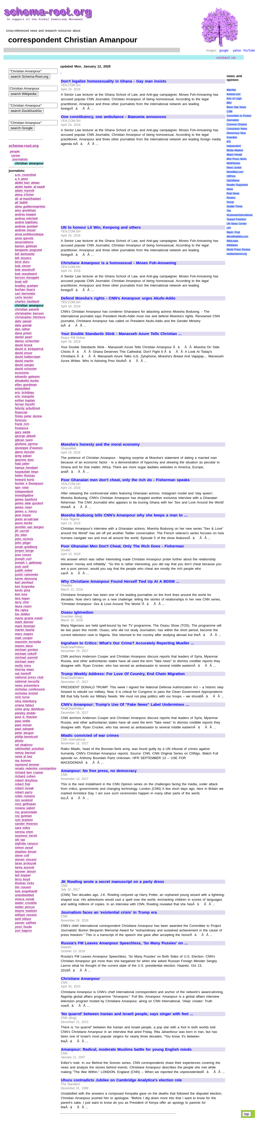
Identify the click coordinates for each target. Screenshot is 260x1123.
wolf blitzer (23, 919)
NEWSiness (233, 163)
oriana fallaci (24, 705)
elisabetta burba (27, 380)
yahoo (237, 50)
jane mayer (23, 515)
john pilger (23, 543)
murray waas (24, 669)
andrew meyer (25, 230)
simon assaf (24, 847)
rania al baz (23, 756)
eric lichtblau (24, 392)
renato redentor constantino (35, 768)
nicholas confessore (30, 689)
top (246, 1114)
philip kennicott (26, 737)
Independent (233, 146)
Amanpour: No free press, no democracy (99, 771)
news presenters (27, 685)
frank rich (22, 424)
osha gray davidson (29, 709)
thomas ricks (24, 883)
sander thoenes (26, 824)
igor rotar (22, 487)
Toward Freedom (236, 219)
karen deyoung (26, 578)
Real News (232, 193)
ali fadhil (21, 202)
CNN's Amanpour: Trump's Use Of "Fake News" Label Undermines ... (125, 704)
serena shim (24, 832)
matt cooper (24, 638)
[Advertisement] (103, 183)
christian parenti (27, 309)
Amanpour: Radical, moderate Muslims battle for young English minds (126, 1049)
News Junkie (233, 167)
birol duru (22, 262)
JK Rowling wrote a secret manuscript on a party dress (112, 882)
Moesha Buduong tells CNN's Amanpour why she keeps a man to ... (124, 515)
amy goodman (25, 210)
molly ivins (23, 665)
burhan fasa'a (25, 289)
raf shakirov (24, 745)
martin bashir (25, 630)
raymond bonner (27, 764)
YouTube (249, 50)
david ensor (23, 353)
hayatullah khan (26, 472)
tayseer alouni (25, 871)
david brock (23, 345)
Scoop (230, 202)
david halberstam (27, 357)
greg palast (23, 456)
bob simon (23, 266)
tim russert (23, 887)
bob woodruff (25, 270)
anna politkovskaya (29, 234)
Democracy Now (236, 133)
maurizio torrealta (28, 642)
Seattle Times (234, 206)
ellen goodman (26, 385)
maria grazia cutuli (29, 618)
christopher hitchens (30, 317)
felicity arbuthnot (27, 408)
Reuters (230, 197)
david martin (24, 361)
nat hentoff (23, 673)
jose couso (23, 555)
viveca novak (24, 899)
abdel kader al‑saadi (30, 187)
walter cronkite (26, 903)
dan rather (22, 329)
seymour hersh (26, 835)
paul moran (23, 725)
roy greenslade (26, 812)
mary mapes (24, 634)
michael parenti (26, 657)
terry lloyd (22, 879)
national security (27, 681)
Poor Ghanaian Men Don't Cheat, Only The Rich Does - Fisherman (122, 546)
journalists (20, 159)
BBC (229, 103)
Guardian (231, 137)
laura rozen (23, 606)
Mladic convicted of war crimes (90, 735)
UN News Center (236, 223)
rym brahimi (24, 820)
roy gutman (23, 816)
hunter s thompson (29, 483)
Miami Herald (234, 154)
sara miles (22, 828)
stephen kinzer (26, 851)
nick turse (22, 697)
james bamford (26, 499)
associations (24, 242)
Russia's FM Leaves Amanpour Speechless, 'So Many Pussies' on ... (124, 943)
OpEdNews (232, 180)
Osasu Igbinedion (77, 612)
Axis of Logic (234, 98)
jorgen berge (24, 550)
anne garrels (24, 238)
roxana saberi (25, 808)
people (15, 151)
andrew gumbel (26, 226)
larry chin (22, 602)
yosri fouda (23, 927)
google (224, 50)
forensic (21, 420)
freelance (21, 428)
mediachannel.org (236, 254)
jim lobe (21, 535)
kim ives (21, 594)
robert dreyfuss (26, 780)
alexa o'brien (24, 194)
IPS (228, 141)
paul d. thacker (26, 717)
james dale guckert (29, 503)
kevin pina (22, 590)
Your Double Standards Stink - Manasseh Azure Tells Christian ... (121, 334)
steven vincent (26, 859)
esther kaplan (25, 400)
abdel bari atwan (27, 183)
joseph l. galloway (28, 562)
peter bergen (24, 733)
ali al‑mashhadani (28, 198)
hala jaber (22, 463)
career (15, 155)
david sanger (24, 365)
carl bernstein (25, 293)
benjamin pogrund (28, 250)
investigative (24, 495)
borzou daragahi (27, 277)
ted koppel (23, 875)
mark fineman (25, 626)
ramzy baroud (25, 753)
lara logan (22, 598)
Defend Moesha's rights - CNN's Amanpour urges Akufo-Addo (118, 298)
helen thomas (25, 475)
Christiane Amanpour (80, 979)
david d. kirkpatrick (29, 349)
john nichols (24, 539)
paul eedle (22, 721)
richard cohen (25, 776)
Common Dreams (236, 124)
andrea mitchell (26, 218)
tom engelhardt (26, 891)
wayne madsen (26, 911)
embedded (22, 388)
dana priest (23, 333)
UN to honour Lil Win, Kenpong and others (101, 227)
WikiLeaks (232, 241)
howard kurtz (24, 479)
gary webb (22, 432)
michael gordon (26, 649)
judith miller (24, 570)
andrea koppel (25, 214)
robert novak (24, 788)
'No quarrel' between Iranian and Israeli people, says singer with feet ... (127, 1014)
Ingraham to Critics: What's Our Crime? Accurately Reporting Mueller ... (127, 643)
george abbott (25, 436)
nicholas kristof (26, 693)
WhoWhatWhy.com (237, 236)
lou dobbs (22, 614)
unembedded (24, 895)
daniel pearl (23, 337)
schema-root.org (24, 145)
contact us (226, 57)
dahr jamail (23, 321)
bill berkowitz (25, 254)
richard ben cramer (29, 772)
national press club (29, 677)
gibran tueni (24, 440)
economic (22, 373)
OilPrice (230, 176)
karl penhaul (24, 582)
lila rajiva (21, 610)
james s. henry (26, 511)
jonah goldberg (26, 547)
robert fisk (22, 784)
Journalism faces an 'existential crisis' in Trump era (109, 912)
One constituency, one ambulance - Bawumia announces (113, 117)
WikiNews (232, 245)
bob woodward (26, 274)
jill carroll (22, 531)
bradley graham (26, 286)
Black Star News (236, 107)
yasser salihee (25, 923)
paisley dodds (25, 713)
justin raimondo (26, 574)
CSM (229, 111)
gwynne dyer (24, 460)
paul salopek (24, 729)
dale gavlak (23, 325)
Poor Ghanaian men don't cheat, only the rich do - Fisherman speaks (125, 480)
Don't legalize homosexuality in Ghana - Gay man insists (113, 81)
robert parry (24, 792)
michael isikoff (26, 654)
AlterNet (231, 90)
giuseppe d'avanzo (28, 448)
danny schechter (27, 341)
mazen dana (24, 646)
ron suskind (24, 800)
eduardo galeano (27, 376)
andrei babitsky (26, 222)
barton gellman (26, 246)
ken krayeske (25, 586)
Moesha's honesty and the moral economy (100, 444)
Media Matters (234, 150)
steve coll (22, 855)
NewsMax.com (234, 172)
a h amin (21, 179)
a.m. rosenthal (25, 175)
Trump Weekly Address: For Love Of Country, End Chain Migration (123, 674)
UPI (228, 228)
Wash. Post (233, 232)
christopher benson (29, 313)
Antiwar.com (233, 94)
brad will (21, 281)
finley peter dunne (28, 416)
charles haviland (27, 301)
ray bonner (23, 760)
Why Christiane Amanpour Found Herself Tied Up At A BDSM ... (120, 581)
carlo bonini (24, 297)
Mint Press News (236, 159)
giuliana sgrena (26, 444)
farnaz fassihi (25, 404)
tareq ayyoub (24, 867)
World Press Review (238, 249)
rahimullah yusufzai (29, 748)
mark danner (24, 622)
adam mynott (24, 190)
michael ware (25, 661)
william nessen (26, 915)
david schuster (26, 369)
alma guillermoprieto (30, 206)
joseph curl (23, 559)
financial (21, 412)
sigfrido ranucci (26, 843)
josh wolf (22, 566)
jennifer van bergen (29, 527)
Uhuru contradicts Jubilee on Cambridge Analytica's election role (121, 1080)
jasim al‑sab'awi (27, 519)
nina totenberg (26, 701)
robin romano (25, 796)
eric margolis (24, 396)
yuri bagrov (23, 930)
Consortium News (236, 128)
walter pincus (25, 907)
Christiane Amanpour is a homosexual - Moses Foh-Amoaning (118, 263)
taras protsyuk (25, 863)
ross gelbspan (25, 804)
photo (19, 741)
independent (24, 491)
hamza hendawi (26, 468)
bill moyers (23, 258)
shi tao (20, 840)
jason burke (23, 523)
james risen (23, 507)
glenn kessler (25, 452)
